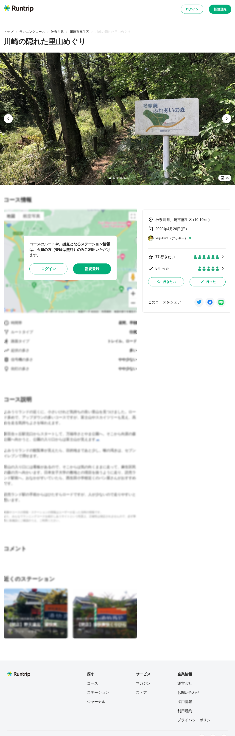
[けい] (83, 631)
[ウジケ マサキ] (22, 631)
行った (208, 281)
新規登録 (220, 9)
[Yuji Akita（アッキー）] (169, 238)
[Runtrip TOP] (19, 9)
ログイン (192, 9)
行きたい (166, 281)
